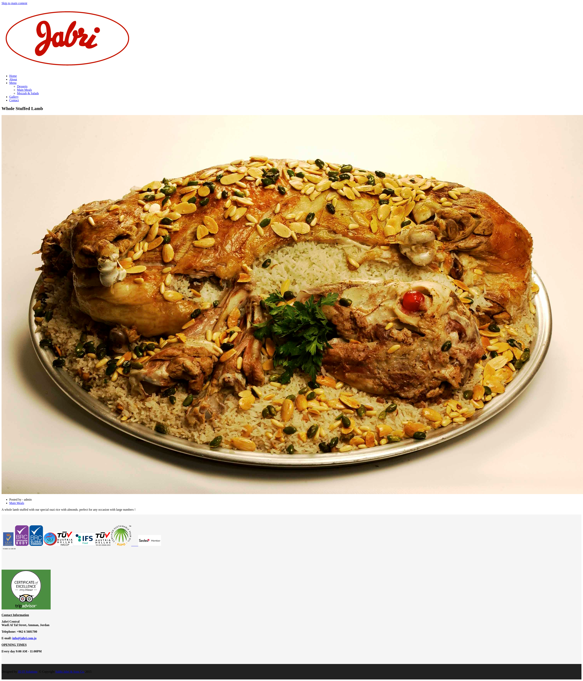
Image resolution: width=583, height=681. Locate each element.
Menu (12, 82)
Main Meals (24, 89)
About (13, 79)
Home (13, 76)
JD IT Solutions (27, 671)
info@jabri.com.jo (24, 638)
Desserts (22, 86)
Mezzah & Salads (28, 93)
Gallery (14, 96)
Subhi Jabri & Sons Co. (70, 671)
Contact (14, 100)
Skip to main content (14, 3)
